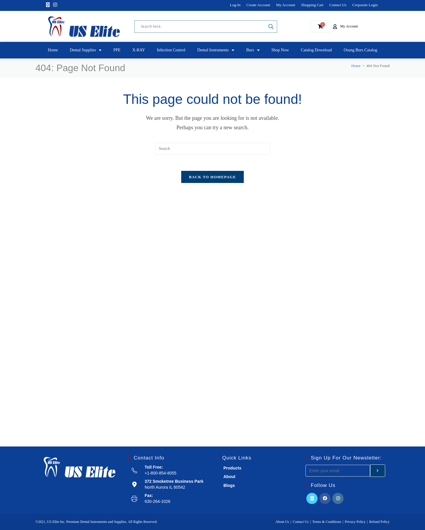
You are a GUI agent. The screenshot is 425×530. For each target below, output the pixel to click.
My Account (285, 5)
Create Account (258, 5)
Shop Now (280, 50)
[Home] (356, 65)
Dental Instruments (215, 50)
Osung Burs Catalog (360, 50)
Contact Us (337, 5)
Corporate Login (365, 5)
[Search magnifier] (271, 26)
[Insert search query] (212, 149)
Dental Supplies (86, 50)
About (229, 476)
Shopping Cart (312, 5)
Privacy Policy (355, 522)
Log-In (235, 5)
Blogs (229, 485)
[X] (48, 5)
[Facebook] (325, 498)
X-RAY (138, 50)
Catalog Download (316, 50)
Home (53, 50)
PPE (116, 50)
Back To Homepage (212, 178)
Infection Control (171, 50)
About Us (282, 522)
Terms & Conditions (326, 522)
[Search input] (203, 26)
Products (232, 468)
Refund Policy (379, 522)
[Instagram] (55, 5)
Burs (252, 50)
